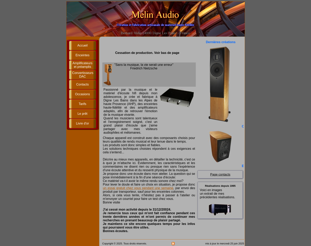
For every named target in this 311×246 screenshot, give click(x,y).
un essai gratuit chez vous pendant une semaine (138, 188)
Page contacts (220, 174)
